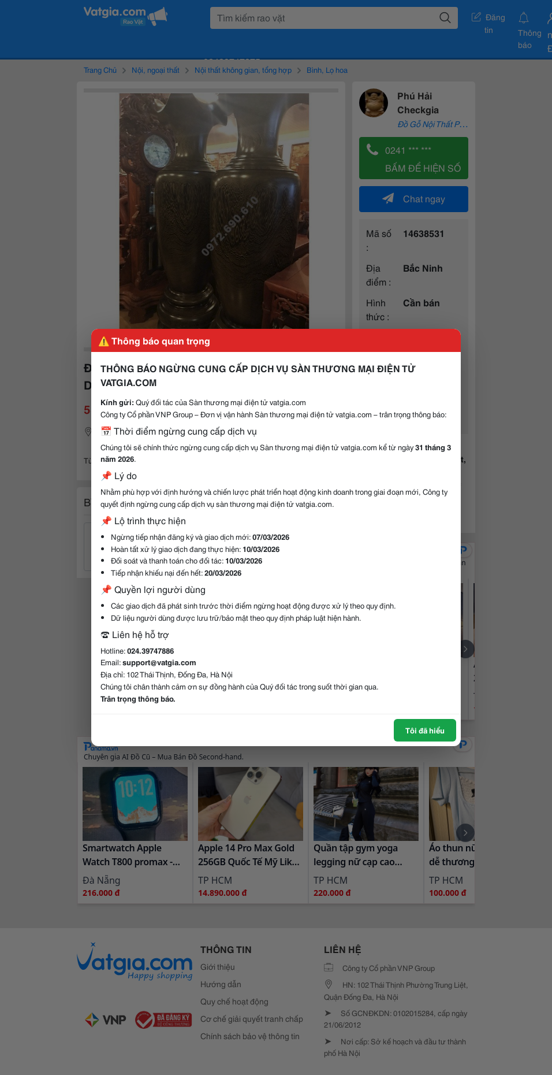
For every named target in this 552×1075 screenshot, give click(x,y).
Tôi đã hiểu (425, 730)
